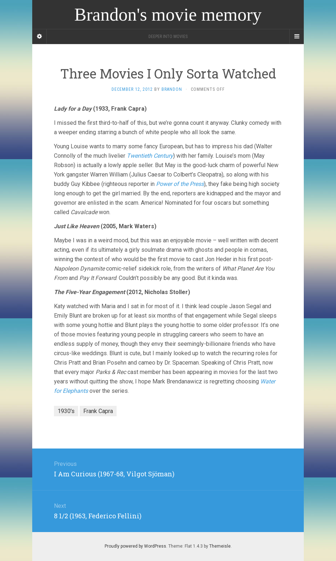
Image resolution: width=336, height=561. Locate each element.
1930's (66, 411)
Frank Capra (98, 411)
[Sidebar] (39, 36)
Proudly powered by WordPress (135, 546)
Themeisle (220, 546)
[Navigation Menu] (296, 36)
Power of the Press (180, 183)
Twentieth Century (150, 155)
